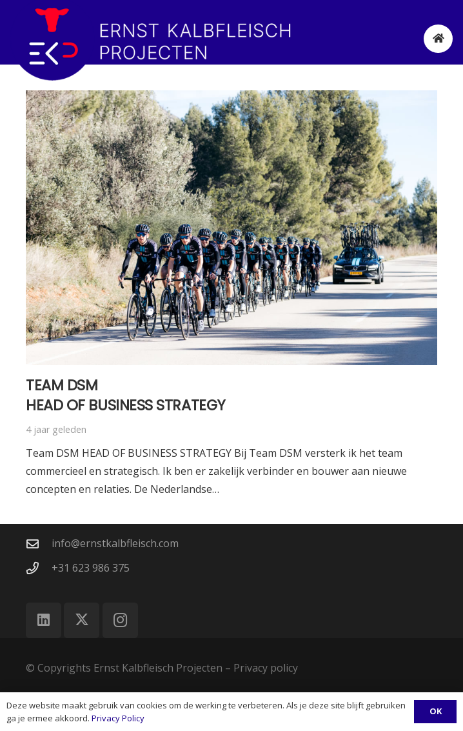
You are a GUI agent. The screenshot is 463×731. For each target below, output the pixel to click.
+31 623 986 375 (91, 568)
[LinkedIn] (43, 620)
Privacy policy (265, 668)
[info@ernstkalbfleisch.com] (39, 543)
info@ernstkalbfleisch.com (115, 543)
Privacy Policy (118, 718)
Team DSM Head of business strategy (126, 395)
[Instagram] (120, 620)
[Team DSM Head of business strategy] (231, 227)
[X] (81, 620)
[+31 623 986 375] (39, 568)
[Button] (438, 39)
